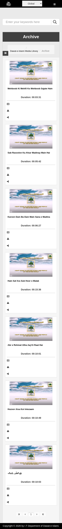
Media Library (31, 51)
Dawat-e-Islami (17, 51)
